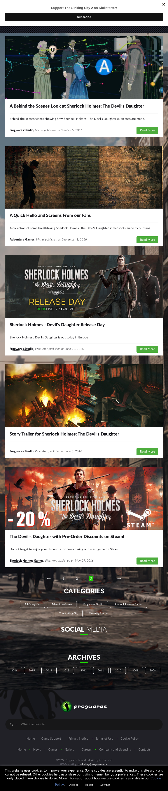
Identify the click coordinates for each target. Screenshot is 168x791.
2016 (14, 670)
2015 (32, 670)
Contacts (144, 749)
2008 (153, 670)
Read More (147, 130)
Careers (87, 749)
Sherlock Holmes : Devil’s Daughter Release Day (57, 325)
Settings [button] (105, 785)
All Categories (32, 604)
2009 (135, 670)
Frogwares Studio (21, 130)
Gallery (69, 749)
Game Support (51, 738)
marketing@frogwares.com (93, 764)
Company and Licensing (115, 749)
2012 (83, 670)
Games (53, 749)
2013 (66, 670)
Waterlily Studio (98, 613)
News (37, 749)
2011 (101, 670)
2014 (49, 670)
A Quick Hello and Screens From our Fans (50, 215)
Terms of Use (104, 738)
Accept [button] (73, 785)
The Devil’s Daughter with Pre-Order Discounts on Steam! (67, 537)
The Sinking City (68, 613)
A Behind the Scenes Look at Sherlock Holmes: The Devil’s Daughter (77, 106)
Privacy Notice (78, 738)
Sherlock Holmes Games (26, 560)
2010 (118, 670)
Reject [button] (89, 785)
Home (30, 738)
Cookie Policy (129, 738)
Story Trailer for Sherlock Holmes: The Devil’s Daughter (64, 434)
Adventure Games (22, 239)
